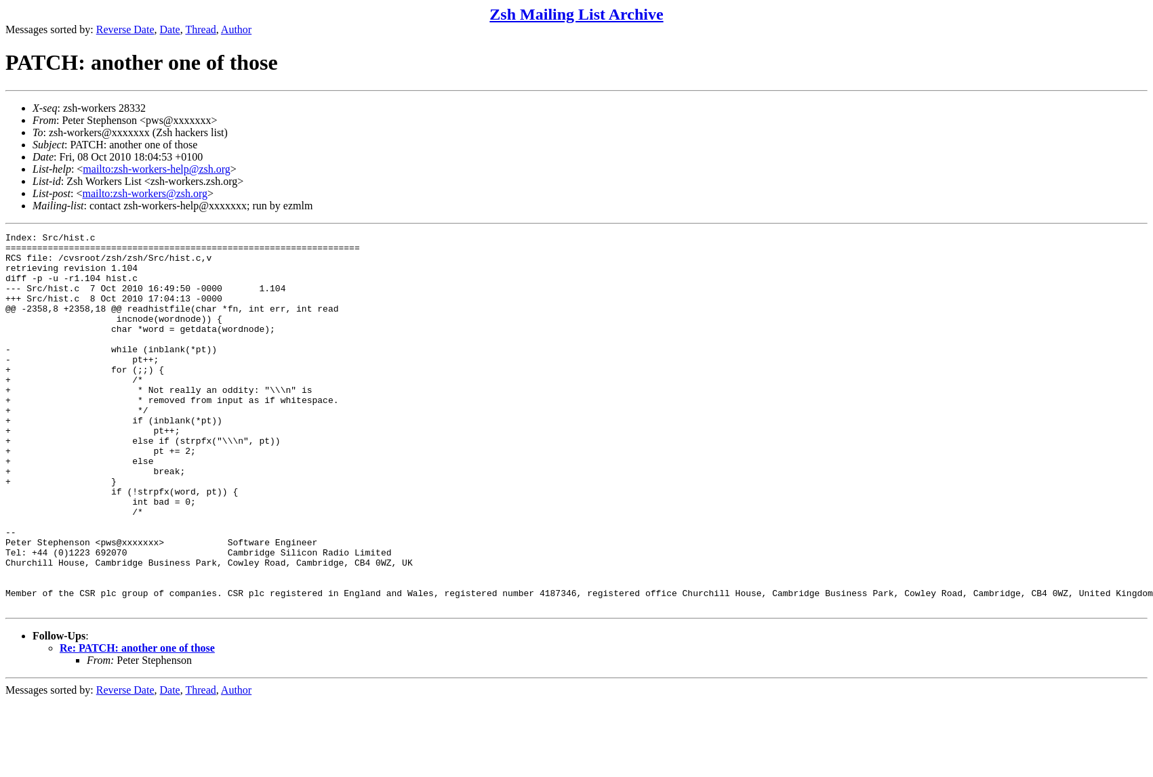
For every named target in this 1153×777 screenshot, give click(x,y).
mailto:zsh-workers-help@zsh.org (156, 169)
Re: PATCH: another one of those (137, 723)
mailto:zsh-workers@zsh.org (144, 193)
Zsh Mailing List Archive (576, 14)
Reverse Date (125, 29)
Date (170, 29)
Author (236, 29)
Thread (200, 29)
